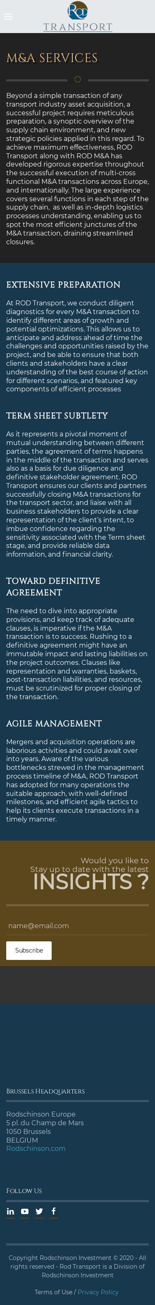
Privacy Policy (98, 1292)
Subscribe (29, 950)
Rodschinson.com (36, 1149)
